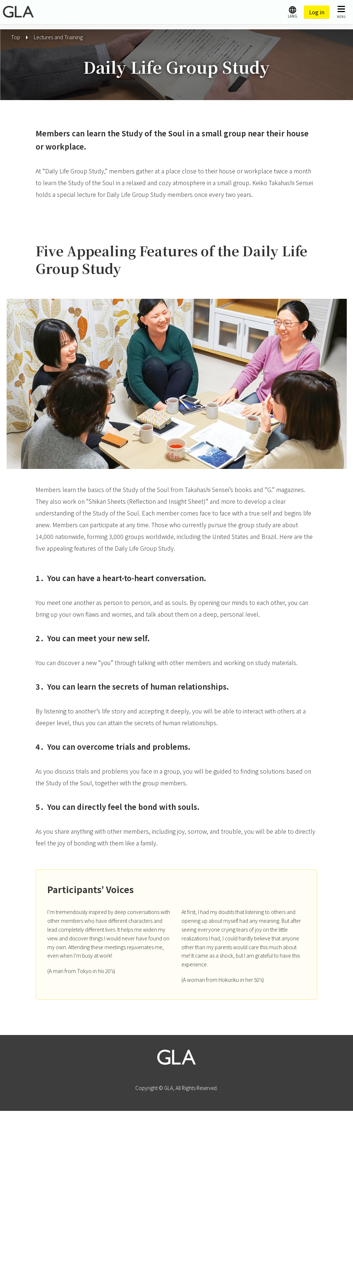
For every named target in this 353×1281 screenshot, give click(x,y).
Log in (316, 12)
